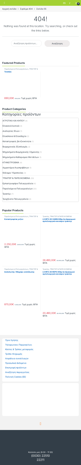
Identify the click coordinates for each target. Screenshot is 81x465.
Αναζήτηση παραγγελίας (17, 372)
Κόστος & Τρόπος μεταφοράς (19, 349)
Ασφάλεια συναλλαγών (16, 358)
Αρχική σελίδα (9, 9)
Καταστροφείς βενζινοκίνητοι (17, 141)
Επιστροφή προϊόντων (15, 367)
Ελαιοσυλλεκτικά (11, 126)
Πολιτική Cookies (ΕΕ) (15, 376)
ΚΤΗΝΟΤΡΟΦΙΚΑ (11, 162)
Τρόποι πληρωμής (13, 354)
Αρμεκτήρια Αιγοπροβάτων (16, 167)
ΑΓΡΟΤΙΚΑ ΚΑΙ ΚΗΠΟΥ (13, 120)
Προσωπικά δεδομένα (15, 363)
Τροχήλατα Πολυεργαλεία (15, 199)
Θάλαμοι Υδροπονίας (13, 172)
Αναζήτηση (57, 43)
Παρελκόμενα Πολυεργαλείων (16, 69)
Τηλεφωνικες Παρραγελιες (18, 344)
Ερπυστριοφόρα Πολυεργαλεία (18, 183)
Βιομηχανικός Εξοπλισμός (15, 146)
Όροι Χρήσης (11, 340)
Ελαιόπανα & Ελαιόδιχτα (14, 136)
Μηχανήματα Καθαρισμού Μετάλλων (21, 157)
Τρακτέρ (7, 193)
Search (64, 2)
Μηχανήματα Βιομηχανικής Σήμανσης (21, 152)
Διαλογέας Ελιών (11, 131)
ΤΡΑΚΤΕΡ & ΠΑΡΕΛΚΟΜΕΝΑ (16, 178)
